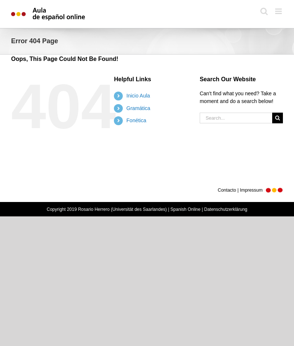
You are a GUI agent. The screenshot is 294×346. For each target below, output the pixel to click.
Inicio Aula (138, 96)
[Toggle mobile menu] (279, 11)
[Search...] (236, 118)
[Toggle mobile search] (264, 11)
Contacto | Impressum (250, 190)
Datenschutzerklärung (225, 209)
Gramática (138, 108)
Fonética (136, 120)
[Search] (277, 118)
